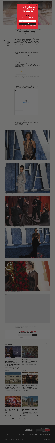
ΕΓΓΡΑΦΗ (27, 23)
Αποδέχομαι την (28, 25)
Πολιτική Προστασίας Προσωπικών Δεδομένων (30, 25)
